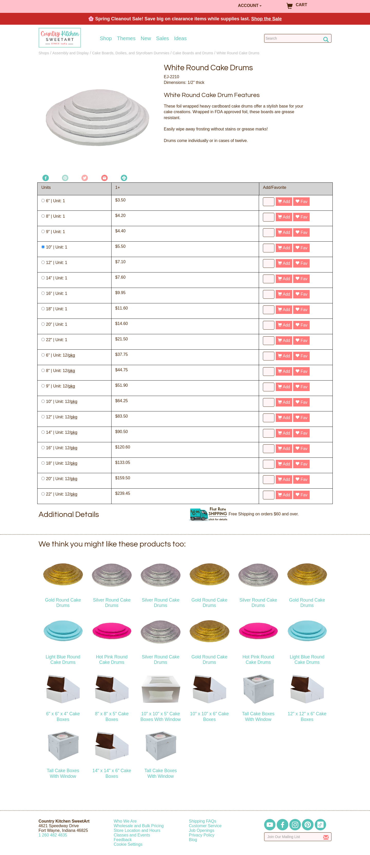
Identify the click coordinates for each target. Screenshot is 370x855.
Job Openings (201, 830)
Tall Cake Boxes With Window (258, 716)
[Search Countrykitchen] (298, 38)
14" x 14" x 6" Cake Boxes (111, 773)
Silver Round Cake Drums (112, 602)
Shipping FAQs (202, 821)
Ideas (180, 38)
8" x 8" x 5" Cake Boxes (111, 716)
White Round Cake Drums (237, 53)
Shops (44, 53)
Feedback (123, 840)
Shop (106, 38)
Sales (162, 38)
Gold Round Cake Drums (63, 602)
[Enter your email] (298, 836)
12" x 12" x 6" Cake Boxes (307, 716)
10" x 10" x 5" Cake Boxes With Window (161, 716)
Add (284, 201)
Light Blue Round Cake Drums (63, 659)
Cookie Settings (128, 844)
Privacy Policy (202, 835)
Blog (193, 840)
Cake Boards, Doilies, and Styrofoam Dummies (130, 53)
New (146, 38)
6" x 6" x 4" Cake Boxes (63, 716)
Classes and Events (132, 835)
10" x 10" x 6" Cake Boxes (209, 716)
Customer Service (205, 826)
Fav (301, 201)
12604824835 (53, 835)
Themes (126, 38)
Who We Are (125, 821)
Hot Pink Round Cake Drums (111, 659)
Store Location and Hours (137, 830)
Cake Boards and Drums (193, 53)
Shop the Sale (266, 18)
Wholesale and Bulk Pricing (139, 826)
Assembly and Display (70, 53)
